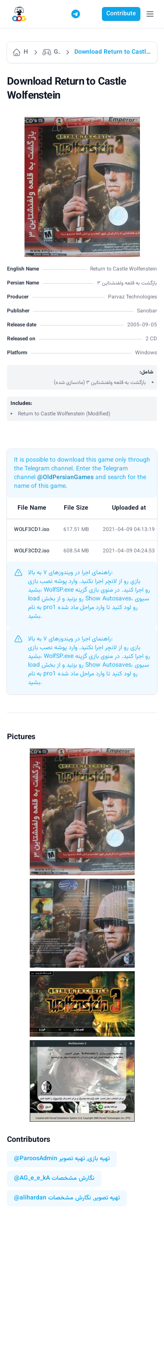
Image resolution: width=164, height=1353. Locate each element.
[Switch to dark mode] (92, 14)
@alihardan (30, 1198)
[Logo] (19, 14)
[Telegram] (76, 14)
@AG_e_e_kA (32, 1178)
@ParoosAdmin (35, 1159)
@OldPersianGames (65, 478)
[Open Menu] (150, 14)
